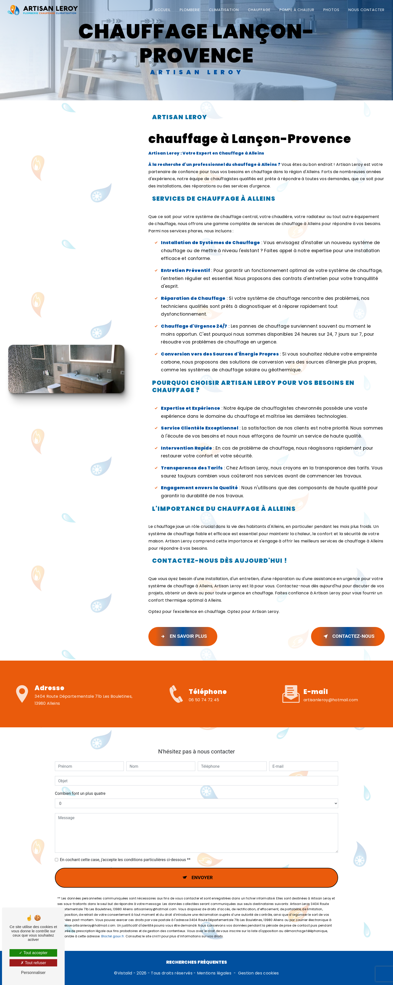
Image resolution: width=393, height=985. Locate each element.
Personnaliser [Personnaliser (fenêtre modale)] (33, 972)
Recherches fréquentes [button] (196, 962)
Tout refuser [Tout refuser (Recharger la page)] (33, 963)
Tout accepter (33, 953)
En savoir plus (183, 636)
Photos (331, 9)
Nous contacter (366, 9)
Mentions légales (214, 973)
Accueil (163, 9)
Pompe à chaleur (296, 9)
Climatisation (224, 9)
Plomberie (190, 9)
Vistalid (125, 973)
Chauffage (259, 9)
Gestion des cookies (258, 973)
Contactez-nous (347, 636)
